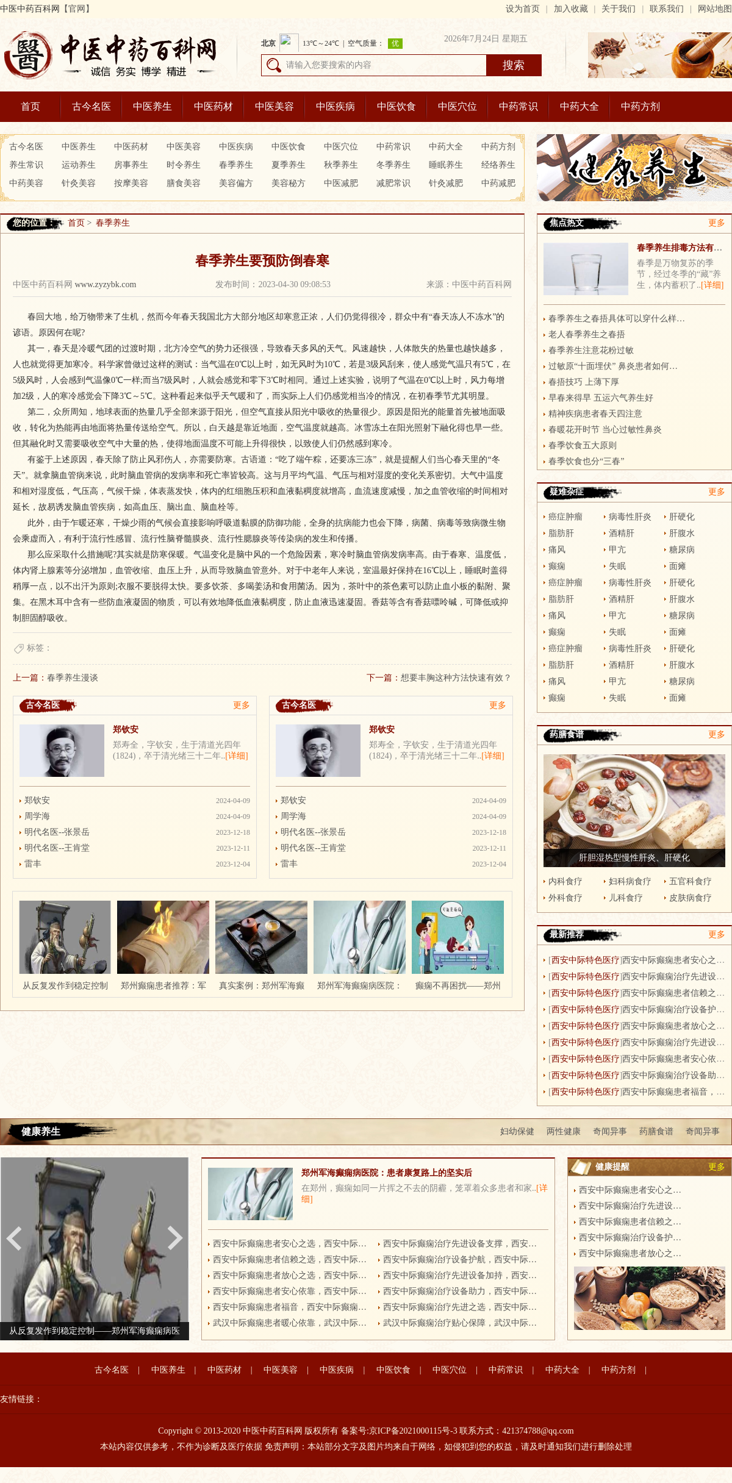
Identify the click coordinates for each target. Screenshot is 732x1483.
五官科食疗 (690, 881)
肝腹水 (682, 533)
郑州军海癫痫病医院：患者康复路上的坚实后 (386, 1172)
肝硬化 (682, 516)
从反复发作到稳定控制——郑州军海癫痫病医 (94, 1330)
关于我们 (618, 8)
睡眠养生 (446, 165)
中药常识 (518, 106)
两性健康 (564, 1131)
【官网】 (77, 8)
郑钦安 (125, 729)
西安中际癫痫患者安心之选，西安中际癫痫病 (292, 1243)
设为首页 (523, 8)
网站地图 (715, 8)
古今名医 (91, 106)
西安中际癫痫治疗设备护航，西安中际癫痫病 (462, 1259)
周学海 (37, 816)
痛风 (556, 549)
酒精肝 (621, 533)
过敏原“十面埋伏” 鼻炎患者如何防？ (617, 366)
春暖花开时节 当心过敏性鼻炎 (605, 429)
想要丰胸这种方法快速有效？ (456, 677)
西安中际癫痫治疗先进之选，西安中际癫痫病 (462, 1307)
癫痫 (556, 566)
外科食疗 (565, 897)
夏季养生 (288, 165)
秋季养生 (341, 165)
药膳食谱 (656, 1131)
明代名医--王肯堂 (57, 847)
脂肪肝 (561, 533)
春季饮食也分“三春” (586, 461)
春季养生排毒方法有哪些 (684, 247)
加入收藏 (571, 8)
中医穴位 (457, 106)
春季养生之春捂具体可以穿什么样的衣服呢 (617, 318)
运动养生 (79, 165)
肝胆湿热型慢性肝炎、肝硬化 (634, 857)
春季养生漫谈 (72, 677)
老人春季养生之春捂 (586, 334)
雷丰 (32, 863)
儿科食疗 (626, 897)
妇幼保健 (517, 1131)
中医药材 (213, 106)
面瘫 (677, 566)
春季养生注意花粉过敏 (591, 350)
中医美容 (274, 106)
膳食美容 (184, 183)
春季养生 (236, 165)
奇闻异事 (610, 1131)
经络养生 (498, 165)
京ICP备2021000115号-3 (413, 1430)
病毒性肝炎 (630, 516)
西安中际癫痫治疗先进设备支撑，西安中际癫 (462, 1243)
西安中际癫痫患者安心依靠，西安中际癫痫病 (292, 1291)
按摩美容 (131, 183)
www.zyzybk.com (106, 284)
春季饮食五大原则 (582, 445)
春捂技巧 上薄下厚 (583, 382)
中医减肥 (341, 183)
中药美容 (26, 183)
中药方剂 (640, 106)
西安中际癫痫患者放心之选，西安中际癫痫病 (292, 1275)
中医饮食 (396, 106)
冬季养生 (393, 165)
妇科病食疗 (630, 881)
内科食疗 (565, 881)
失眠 (617, 566)
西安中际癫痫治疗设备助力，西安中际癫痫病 (462, 1291)
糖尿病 (682, 549)
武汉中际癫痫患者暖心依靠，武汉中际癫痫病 (292, 1323)
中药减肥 (498, 183)
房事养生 (131, 165)
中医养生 (152, 106)
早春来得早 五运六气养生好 (600, 397)
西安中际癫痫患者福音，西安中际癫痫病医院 (292, 1307)
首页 (30, 106)
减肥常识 (393, 183)
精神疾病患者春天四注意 (595, 413)
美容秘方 (288, 183)
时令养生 (184, 165)
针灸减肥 (446, 183)
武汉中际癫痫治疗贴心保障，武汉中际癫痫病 (462, 1323)
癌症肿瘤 (565, 516)
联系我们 (667, 8)
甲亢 (617, 549)
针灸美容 (79, 183)
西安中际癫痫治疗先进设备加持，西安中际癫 (462, 1275)
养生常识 (26, 165)
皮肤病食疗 (690, 897)
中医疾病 (335, 106)
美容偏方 (236, 183)
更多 (241, 705)
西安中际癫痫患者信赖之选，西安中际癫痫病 (292, 1259)
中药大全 (579, 106)
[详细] (236, 755)
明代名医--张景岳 (57, 832)
